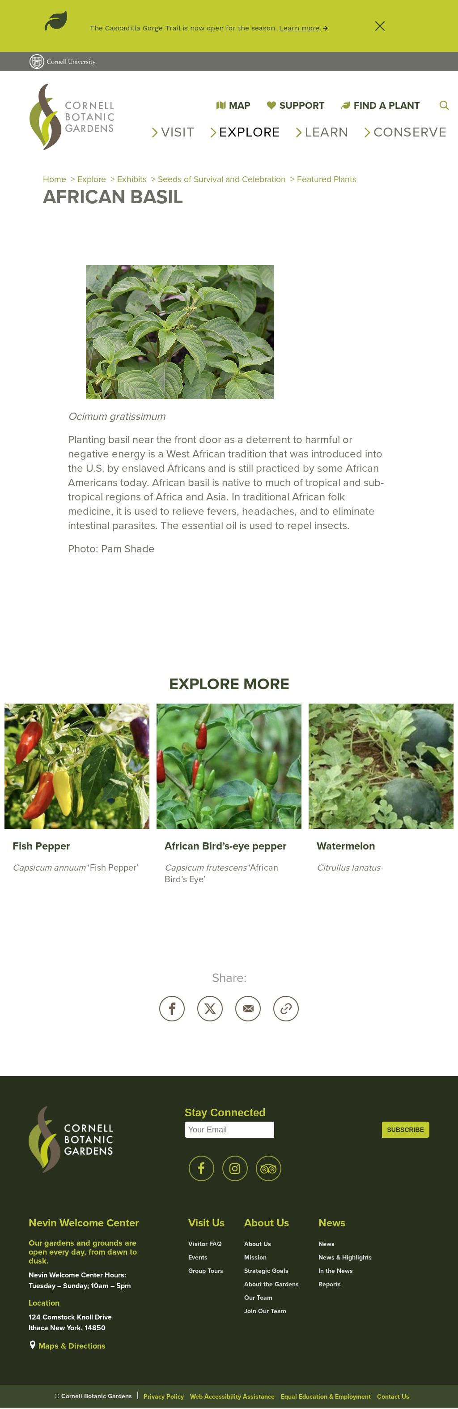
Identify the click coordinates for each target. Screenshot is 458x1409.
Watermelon (346, 847)
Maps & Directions (72, 1347)
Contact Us (393, 1397)
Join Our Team (265, 1312)
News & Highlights (345, 1258)
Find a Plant (387, 105)
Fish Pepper (41, 847)
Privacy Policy (164, 1397)
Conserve (410, 132)
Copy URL (286, 1009)
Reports (329, 1285)
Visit (178, 132)
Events (198, 1258)
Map (239, 105)
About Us (257, 1245)
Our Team (258, 1298)
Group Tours (205, 1272)
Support (302, 105)
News (326, 1245)
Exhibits (133, 180)
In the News (335, 1272)
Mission (255, 1258)
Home (54, 180)
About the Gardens (271, 1285)
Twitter (210, 1009)
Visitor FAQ (205, 1245)
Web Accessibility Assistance (232, 1397)
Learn (327, 132)
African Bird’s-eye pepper (226, 847)
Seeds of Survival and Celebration (227, 180)
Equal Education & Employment (326, 1397)
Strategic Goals (266, 1272)
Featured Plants (337, 180)
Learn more (299, 28)
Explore (249, 132)
